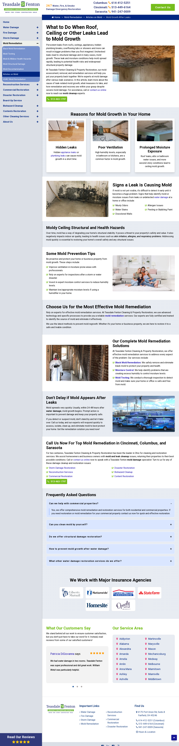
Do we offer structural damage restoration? (75, 536)
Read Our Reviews (21, 739)
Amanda (124, 653)
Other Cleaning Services (16, 116)
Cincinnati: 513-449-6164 (112, 7)
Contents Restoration (14, 111)
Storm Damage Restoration (62, 468)
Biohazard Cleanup (13, 105)
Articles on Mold (10, 74)
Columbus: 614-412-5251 (111, 2)
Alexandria (125, 648)
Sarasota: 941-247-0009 (112, 11)
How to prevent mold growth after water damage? (79, 549)
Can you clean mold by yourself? (68, 524)
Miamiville (153, 674)
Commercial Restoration (16, 89)
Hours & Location (145, 732)
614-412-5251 (150, 720)
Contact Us (162, 7)
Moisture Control (124, 370)
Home (6, 22)
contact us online (98, 90)
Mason (152, 648)
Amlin (122, 664)
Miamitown (154, 669)
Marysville (153, 643)
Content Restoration (124, 476)
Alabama (124, 643)
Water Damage (11, 27)
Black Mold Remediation (14, 48)
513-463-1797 (57, 99)
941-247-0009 (149, 727)
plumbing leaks (58, 155)
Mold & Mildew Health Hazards (17, 58)
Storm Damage (11, 38)
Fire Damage (10, 32)
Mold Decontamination (13, 69)
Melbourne (154, 664)
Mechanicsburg (157, 653)
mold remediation (114, 315)
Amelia (123, 658)
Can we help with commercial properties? (73, 503)
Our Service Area (128, 628)
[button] (37, 27)
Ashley (123, 674)
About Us (8, 121)
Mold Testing (9, 53)
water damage (161, 197)
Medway (153, 658)
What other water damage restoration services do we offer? (85, 561)
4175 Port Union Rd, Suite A (150, 714)
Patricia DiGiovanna (62, 654)
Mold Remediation (12, 43)
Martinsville (154, 638)
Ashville (123, 679)
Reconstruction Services (16, 84)
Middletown (154, 679)
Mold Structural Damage (14, 63)
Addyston (124, 638)
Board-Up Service (12, 100)
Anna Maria (125, 669)
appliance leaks (68, 152)
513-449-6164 (150, 723)
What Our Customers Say (68, 628)
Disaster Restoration (14, 95)
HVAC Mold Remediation (14, 79)
